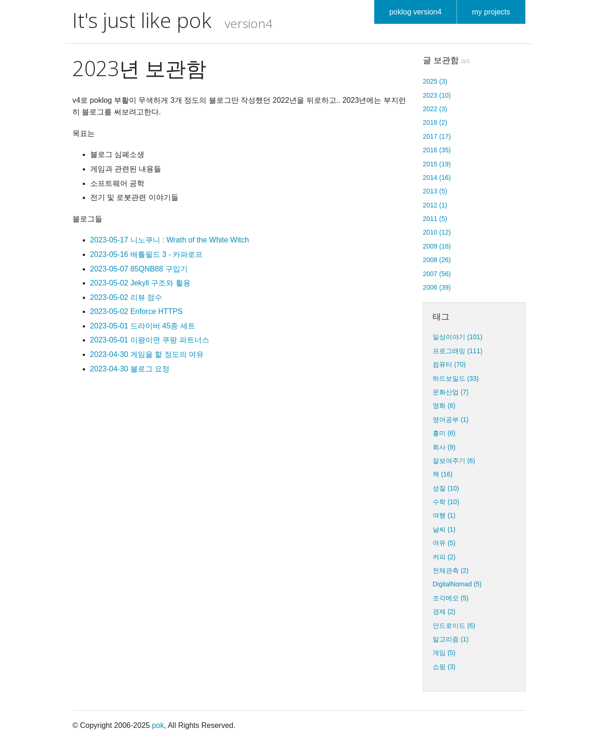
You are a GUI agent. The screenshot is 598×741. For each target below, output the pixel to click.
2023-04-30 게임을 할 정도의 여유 (147, 354)
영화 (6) (444, 405)
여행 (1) (444, 515)
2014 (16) (437, 177)
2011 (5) (435, 218)
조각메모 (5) (451, 598)
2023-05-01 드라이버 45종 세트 (142, 326)
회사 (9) (444, 447)
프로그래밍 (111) (458, 351)
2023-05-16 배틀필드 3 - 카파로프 (146, 254)
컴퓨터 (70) (449, 364)
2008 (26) (437, 260)
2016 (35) (437, 150)
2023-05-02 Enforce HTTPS (136, 311)
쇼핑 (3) (444, 666)
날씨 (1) (444, 529)
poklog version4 (415, 12)
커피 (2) (444, 557)
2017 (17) (437, 136)
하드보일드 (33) (456, 378)
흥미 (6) (444, 433)
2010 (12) (437, 232)
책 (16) (443, 474)
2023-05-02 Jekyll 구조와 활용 (140, 283)
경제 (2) (444, 611)
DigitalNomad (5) (457, 584)
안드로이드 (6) (454, 625)
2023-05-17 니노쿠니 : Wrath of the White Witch (169, 240)
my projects (491, 12)
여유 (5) (444, 543)
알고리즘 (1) (451, 639)
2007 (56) (437, 274)
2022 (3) (435, 109)
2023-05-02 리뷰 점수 (126, 297)
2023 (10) (437, 95)
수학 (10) (446, 502)
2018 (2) (435, 122)
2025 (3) (435, 81)
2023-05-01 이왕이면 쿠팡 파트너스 (149, 340)
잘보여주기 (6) (454, 460)
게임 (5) (444, 652)
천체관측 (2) (451, 570)
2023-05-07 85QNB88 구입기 (139, 269)
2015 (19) (437, 164)
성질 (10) (446, 488)
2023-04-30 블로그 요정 (130, 369)
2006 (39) (437, 287)
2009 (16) (437, 246)
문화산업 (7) (451, 392)
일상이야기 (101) (458, 337)
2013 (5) (435, 191)
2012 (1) (435, 205)
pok (158, 725)
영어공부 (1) (451, 419)
